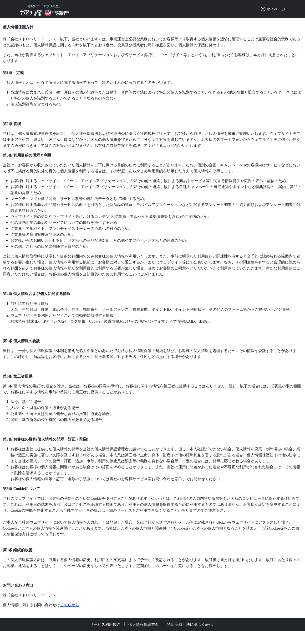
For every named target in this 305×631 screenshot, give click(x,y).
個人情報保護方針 (143, 624)
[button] (273, 9)
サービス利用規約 (105, 624)
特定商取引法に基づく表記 (190, 624)
